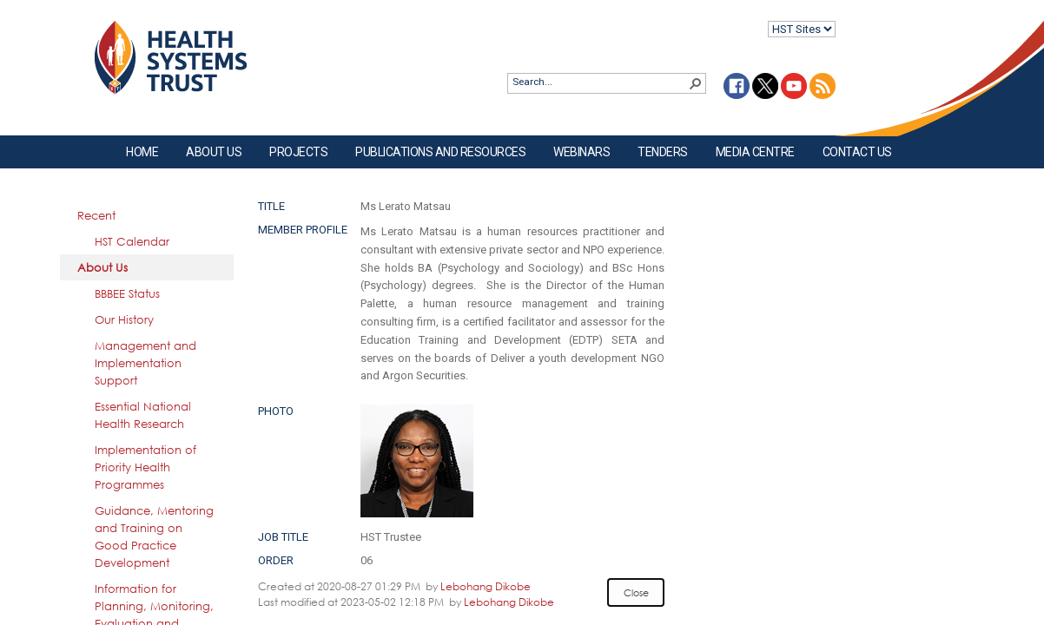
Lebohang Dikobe (485, 586)
